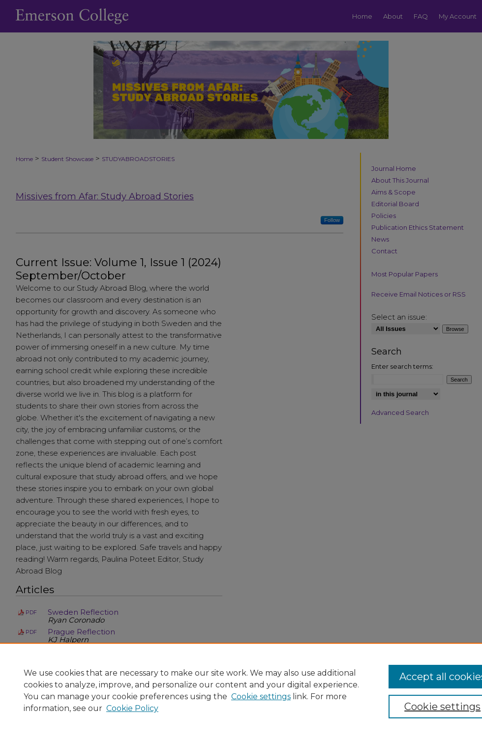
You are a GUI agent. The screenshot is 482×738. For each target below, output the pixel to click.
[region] (241, 690)
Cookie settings (261, 696)
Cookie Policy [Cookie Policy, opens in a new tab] (132, 708)
